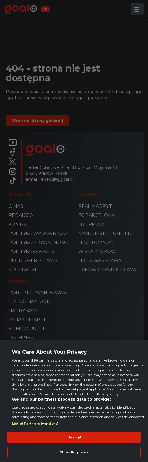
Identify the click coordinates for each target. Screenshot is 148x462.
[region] (74, 401)
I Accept (74, 437)
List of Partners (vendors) (35, 424)
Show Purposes (74, 452)
